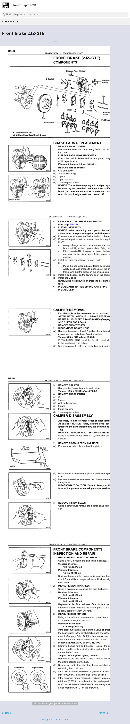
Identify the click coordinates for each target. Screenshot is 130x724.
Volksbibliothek (41, 703)
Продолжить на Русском (55, 719)
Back (8, 713)
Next (102, 713)
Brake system (12, 21)
